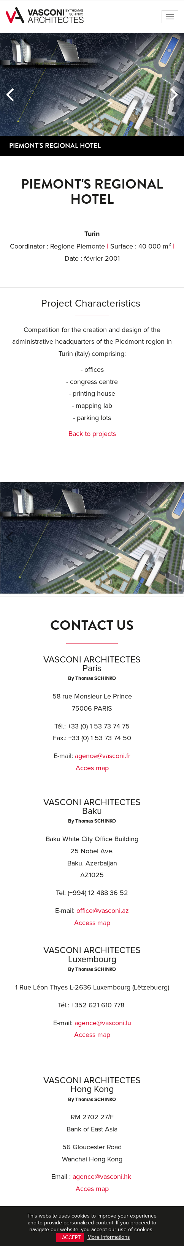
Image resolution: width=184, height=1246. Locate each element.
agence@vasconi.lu (103, 1022)
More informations (108, 1237)
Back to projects (92, 433)
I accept (70, 1237)
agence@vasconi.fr (102, 755)
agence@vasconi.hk (102, 1176)
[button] (10, 94)
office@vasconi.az (102, 910)
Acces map (92, 767)
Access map (92, 922)
